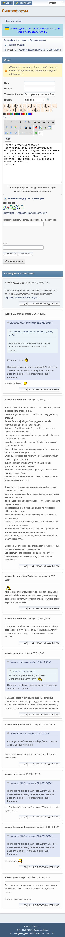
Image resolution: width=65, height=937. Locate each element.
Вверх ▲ (37, 926)
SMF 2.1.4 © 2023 (24, 930)
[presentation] (29, 234)
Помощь (28, 926)
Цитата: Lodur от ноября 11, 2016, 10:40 (30, 662)
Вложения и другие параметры (26, 198)
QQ (23, 303)
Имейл (8, 88)
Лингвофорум (15, 10)
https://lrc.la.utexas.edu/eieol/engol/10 (22, 297)
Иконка (8, 99)
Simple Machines (41, 930)
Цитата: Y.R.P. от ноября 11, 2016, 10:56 (30, 323)
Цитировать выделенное (43, 303)
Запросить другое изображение (32, 213)
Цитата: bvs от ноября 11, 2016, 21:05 (29, 733)
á (3, 117)
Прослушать (9, 213)
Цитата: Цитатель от (24, 671)
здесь (52, 28)
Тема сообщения (13, 94)
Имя (6, 83)
